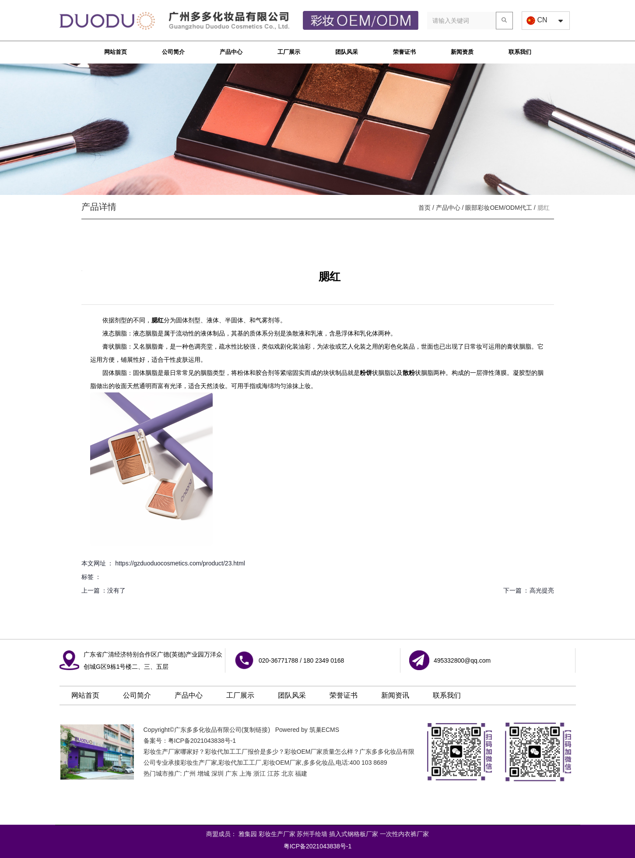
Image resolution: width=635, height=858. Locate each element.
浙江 (259, 773)
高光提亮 (542, 590)
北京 (287, 773)
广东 (231, 773)
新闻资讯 (395, 695)
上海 (245, 773)
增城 (203, 773)
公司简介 (173, 52)
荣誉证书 (404, 52)
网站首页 (115, 52)
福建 (301, 773)
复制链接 (255, 729)
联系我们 (520, 52)
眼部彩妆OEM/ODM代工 (498, 207)
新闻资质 (462, 52)
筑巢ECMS (324, 729)
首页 (425, 207)
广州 (189, 773)
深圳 (217, 773)
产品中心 (231, 52)
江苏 (273, 773)
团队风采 (346, 52)
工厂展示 (288, 52)
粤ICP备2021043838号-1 (202, 740)
